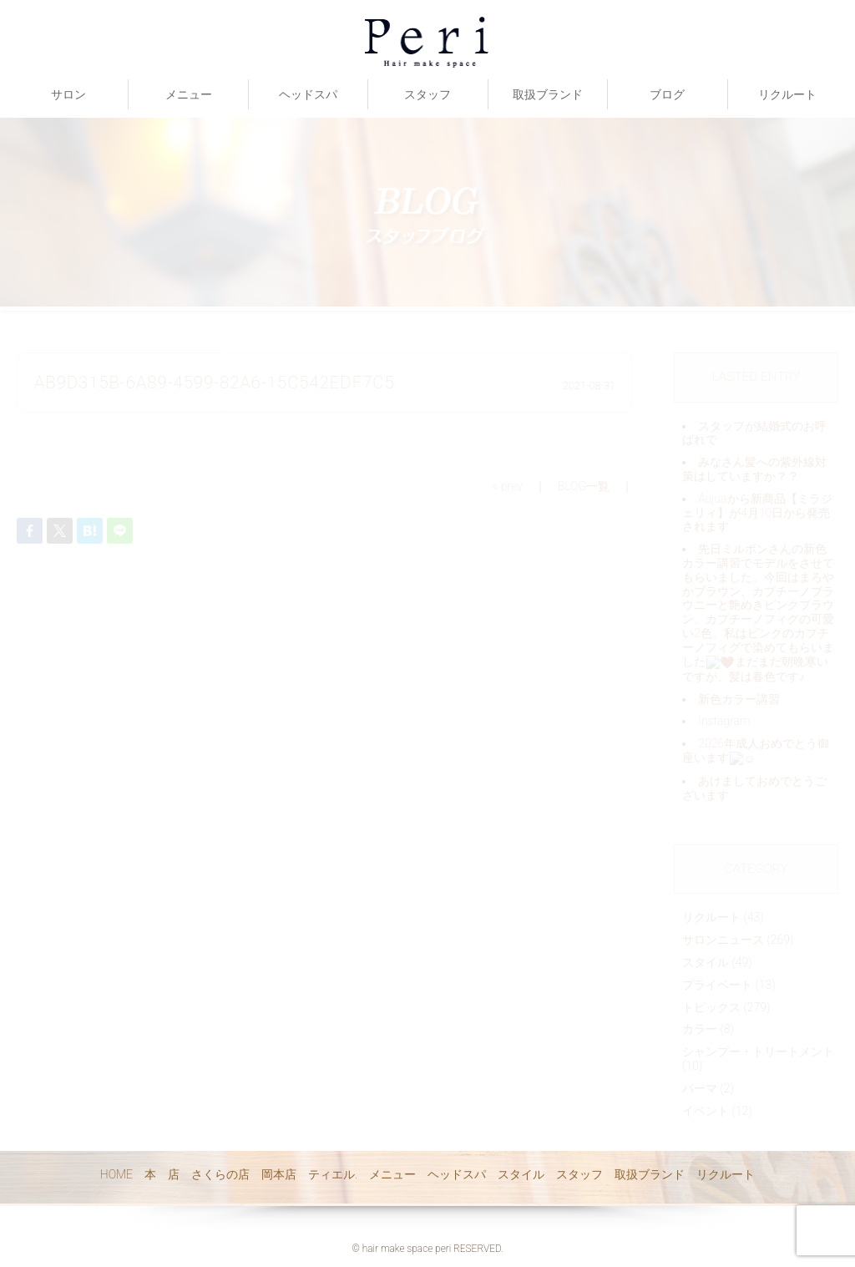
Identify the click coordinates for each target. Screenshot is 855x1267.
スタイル (521, 1174)
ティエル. (332, 1174)
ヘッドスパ (308, 94)
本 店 (162, 1174)
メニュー (188, 94)
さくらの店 (220, 1174)
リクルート (787, 94)
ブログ (667, 94)
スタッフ (427, 94)
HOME (116, 1174)
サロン (68, 94)
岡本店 (278, 1174)
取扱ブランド (548, 94)
